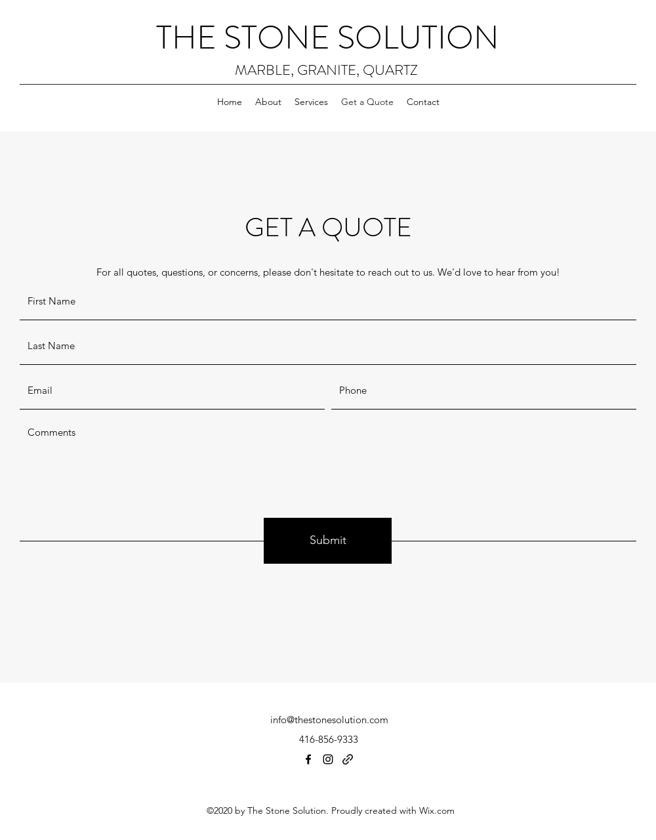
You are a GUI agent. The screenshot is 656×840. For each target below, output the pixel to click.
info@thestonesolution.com (329, 719)
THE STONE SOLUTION (327, 37)
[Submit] (328, 541)
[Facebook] (308, 759)
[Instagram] (328, 759)
